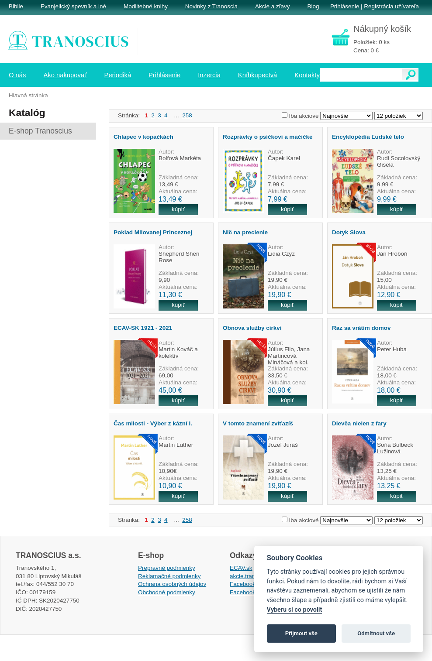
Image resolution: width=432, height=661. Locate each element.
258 (187, 115)
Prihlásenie (344, 6)
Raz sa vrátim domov (361, 328)
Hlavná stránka (28, 95)
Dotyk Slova (349, 232)
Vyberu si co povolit (294, 609)
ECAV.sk (241, 568)
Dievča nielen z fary (359, 423)
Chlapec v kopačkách (143, 137)
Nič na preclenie (245, 232)
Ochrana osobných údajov (172, 584)
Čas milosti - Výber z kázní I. (153, 423)
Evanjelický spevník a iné (73, 6)
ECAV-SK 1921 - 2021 (143, 328)
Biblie (16, 6)
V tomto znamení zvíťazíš (258, 423)
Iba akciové (304, 116)
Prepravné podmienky (166, 568)
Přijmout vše (301, 633)
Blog (313, 6)
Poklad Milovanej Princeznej (153, 232)
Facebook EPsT (251, 592)
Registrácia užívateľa (391, 6)
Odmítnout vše (376, 633)
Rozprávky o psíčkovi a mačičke (267, 137)
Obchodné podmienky (166, 592)
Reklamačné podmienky (169, 576)
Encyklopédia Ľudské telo (368, 137)
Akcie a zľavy (272, 6)
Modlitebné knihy (146, 6)
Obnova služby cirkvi (252, 328)
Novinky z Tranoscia (211, 6)
